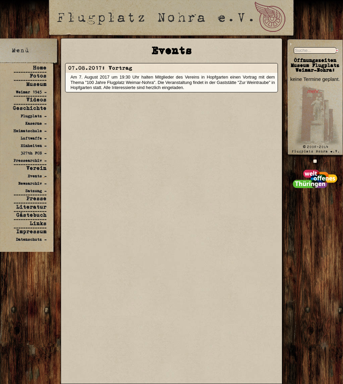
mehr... (314, 91)
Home (40, 67)
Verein (36, 168)
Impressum (31, 231)
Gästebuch (31, 214)
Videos (36, 99)
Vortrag (120, 67)
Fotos (38, 75)
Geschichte (30, 108)
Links (38, 223)
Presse (36, 198)
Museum (36, 84)
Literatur (31, 206)
